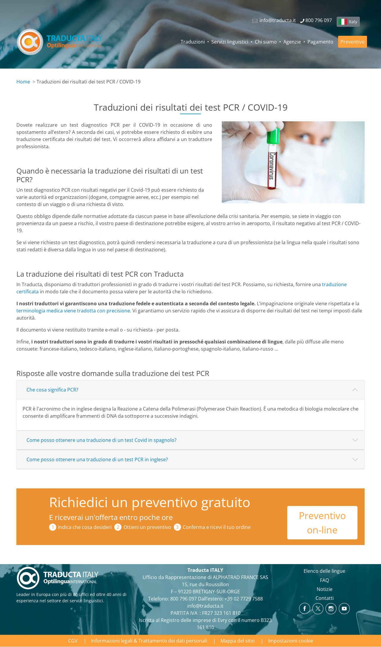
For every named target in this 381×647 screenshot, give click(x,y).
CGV (73, 640)
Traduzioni (193, 41)
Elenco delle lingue (324, 571)
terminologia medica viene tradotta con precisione (73, 310)
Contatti (325, 598)
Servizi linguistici (229, 41)
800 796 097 (183, 598)
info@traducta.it (205, 606)
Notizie (324, 589)
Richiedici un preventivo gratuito (149, 502)
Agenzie (292, 41)
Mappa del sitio (238, 640)
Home (23, 81)
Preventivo (353, 41)
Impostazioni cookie (290, 640)
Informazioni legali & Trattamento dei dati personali (149, 640)
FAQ (324, 580)
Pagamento (320, 41)
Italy (353, 21)
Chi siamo (266, 41)
